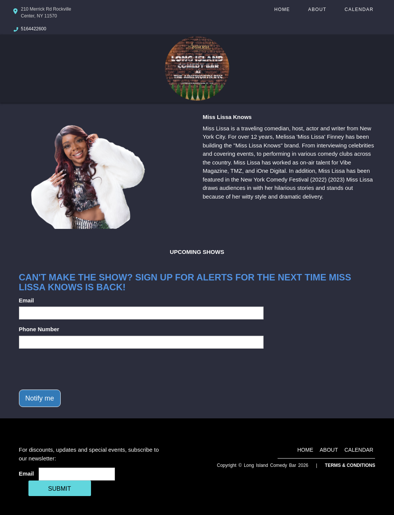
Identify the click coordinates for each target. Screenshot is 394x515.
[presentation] (76, 369)
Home (282, 9)
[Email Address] (77, 474)
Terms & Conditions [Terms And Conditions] (350, 465)
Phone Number (39, 329)
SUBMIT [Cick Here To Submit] (59, 488)
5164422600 (33, 28)
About (317, 9)
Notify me (39, 398)
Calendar (359, 9)
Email (26, 300)
